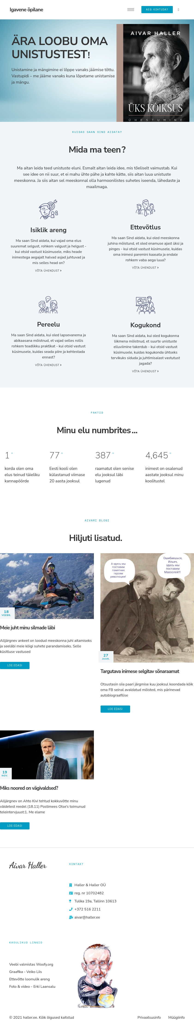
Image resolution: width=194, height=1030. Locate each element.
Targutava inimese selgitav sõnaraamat (140, 671)
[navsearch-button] (178, 9)
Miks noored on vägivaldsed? (29, 788)
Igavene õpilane (26, 9)
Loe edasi (14, 665)
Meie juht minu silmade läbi (27, 628)
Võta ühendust (48, 270)
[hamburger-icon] (130, 9)
